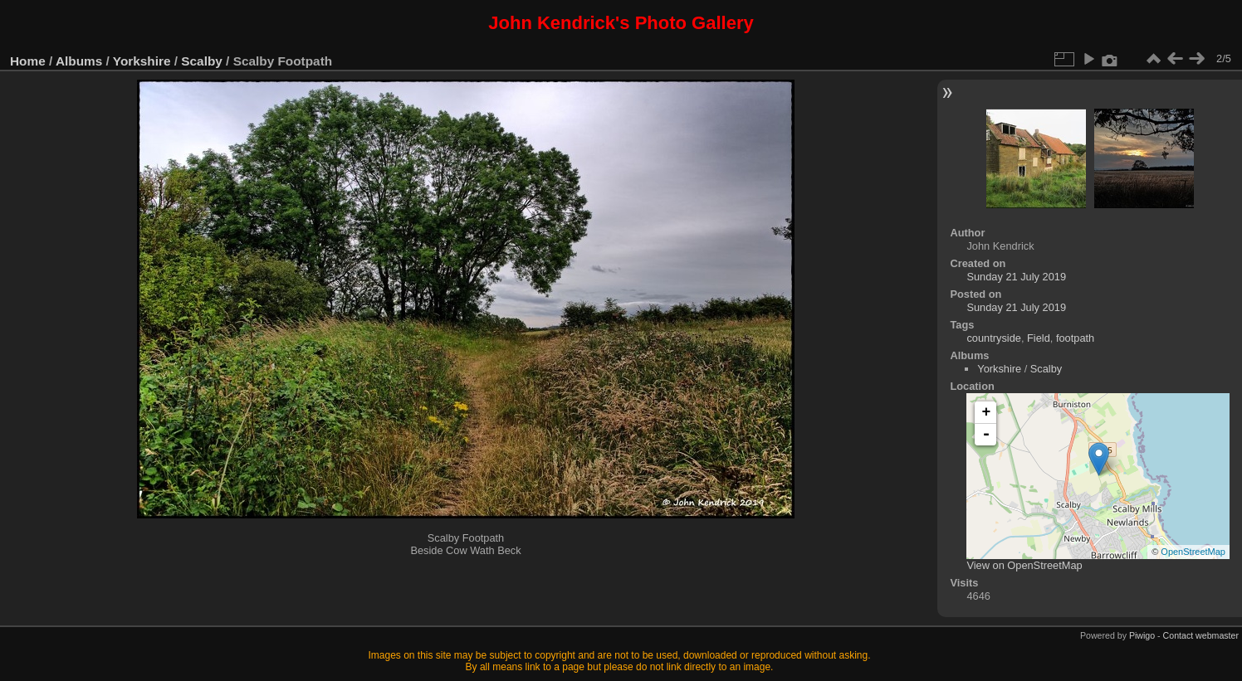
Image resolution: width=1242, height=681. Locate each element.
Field (1038, 338)
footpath (1075, 338)
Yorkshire (142, 61)
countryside (993, 338)
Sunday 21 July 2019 (1016, 276)
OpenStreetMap (1193, 552)
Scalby (201, 61)
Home (28, 61)
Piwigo (1142, 635)
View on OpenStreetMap (1024, 565)
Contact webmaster (1201, 635)
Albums (79, 61)
